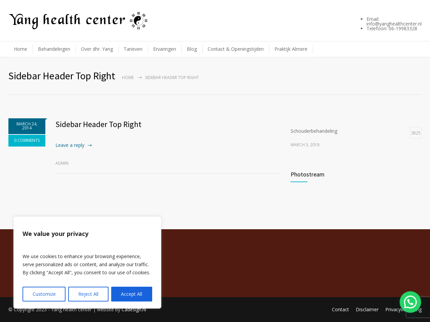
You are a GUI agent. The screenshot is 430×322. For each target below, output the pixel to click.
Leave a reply (69, 145)
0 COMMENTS (27, 140)
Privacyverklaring (403, 309)
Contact (340, 309)
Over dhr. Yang (97, 49)
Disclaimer (367, 309)
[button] (410, 303)
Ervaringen (164, 49)
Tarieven (133, 49)
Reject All (88, 294)
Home (20, 49)
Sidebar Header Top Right (98, 124)
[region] (87, 262)
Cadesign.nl (134, 309)
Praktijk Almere (290, 49)
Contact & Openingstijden (236, 49)
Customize (44, 294)
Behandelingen (54, 49)
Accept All (131, 294)
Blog (192, 49)
